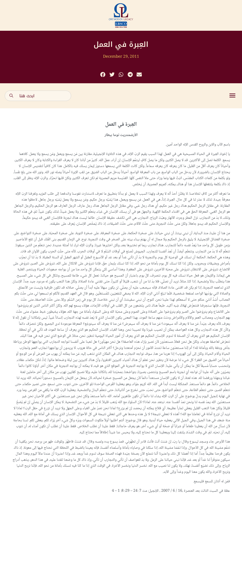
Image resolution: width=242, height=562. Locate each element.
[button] (103, 74)
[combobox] (38, 96)
